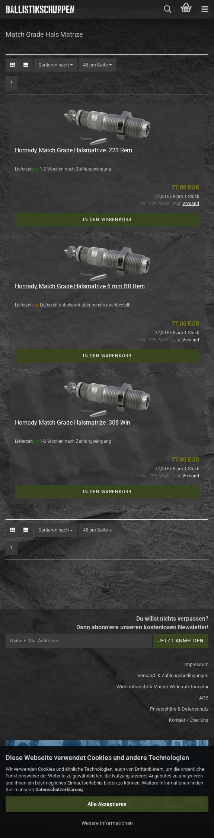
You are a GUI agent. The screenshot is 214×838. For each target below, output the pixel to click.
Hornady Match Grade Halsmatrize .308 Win (72, 422)
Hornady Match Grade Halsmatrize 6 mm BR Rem (80, 286)
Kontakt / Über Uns (188, 720)
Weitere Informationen (107, 823)
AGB (203, 698)
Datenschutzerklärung (59, 789)
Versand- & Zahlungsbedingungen (172, 675)
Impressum (196, 664)
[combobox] (55, 65)
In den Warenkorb (107, 219)
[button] (12, 65)
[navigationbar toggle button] (204, 9)
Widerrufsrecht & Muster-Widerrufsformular (162, 686)
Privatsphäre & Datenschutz (179, 709)
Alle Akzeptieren (107, 804)
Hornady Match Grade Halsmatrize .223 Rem (73, 150)
